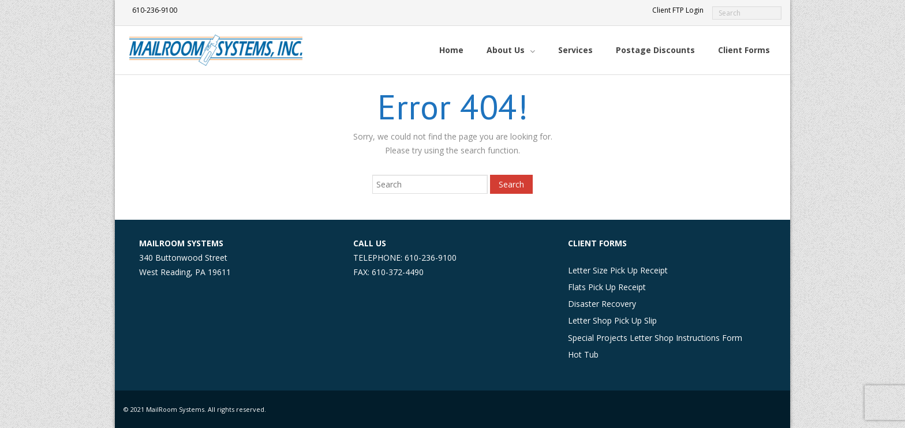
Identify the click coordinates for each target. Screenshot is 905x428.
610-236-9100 (154, 10)
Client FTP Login (678, 10)
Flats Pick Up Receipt (607, 286)
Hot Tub (583, 354)
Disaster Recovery (602, 303)
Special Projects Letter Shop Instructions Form (655, 337)
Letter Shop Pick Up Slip (612, 320)
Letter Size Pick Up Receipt (618, 270)
